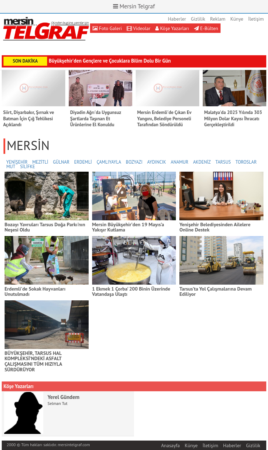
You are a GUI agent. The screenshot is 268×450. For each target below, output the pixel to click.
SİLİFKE (27, 167)
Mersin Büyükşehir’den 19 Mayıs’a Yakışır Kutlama (128, 227)
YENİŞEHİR (17, 162)
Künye (236, 19)
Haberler (177, 19)
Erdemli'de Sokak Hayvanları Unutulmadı (35, 291)
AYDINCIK (156, 162)
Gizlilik (198, 19)
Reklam (217, 19)
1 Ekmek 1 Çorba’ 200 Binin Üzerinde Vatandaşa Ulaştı (131, 291)
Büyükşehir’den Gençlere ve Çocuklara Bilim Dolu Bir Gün (110, 60)
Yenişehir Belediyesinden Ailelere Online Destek (214, 227)
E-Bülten (206, 28)
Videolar (138, 28)
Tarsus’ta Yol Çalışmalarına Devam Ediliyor (215, 291)
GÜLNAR (61, 162)
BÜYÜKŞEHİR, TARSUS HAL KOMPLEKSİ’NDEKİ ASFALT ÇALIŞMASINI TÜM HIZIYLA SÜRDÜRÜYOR (33, 361)
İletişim (256, 19)
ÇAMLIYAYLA (109, 162)
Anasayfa (170, 445)
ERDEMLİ (83, 162)
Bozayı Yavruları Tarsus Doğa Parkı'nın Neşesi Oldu (45, 227)
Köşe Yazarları (172, 28)
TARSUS (223, 162)
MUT (10, 167)
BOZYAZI (134, 162)
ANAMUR (179, 162)
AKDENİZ (202, 162)
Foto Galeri (107, 28)
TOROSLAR (246, 162)
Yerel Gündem (63, 396)
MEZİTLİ (40, 162)
